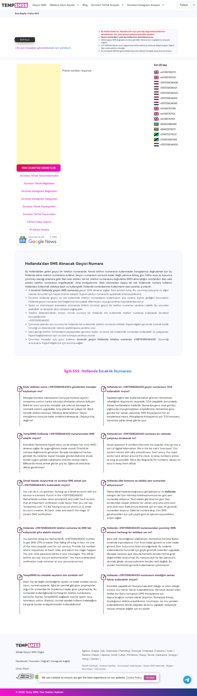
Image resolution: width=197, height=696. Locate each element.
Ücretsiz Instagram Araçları (145, 5)
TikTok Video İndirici (39, 222)
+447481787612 (167, 119)
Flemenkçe (125, 650)
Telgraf (171, 45)
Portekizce (132, 654)
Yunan (170, 650)
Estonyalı (136, 650)
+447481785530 (168, 77)
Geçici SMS (39, 5)
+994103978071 (168, 129)
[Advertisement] (39, 114)
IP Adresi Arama (39, 229)
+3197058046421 (168, 87)
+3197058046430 (169, 144)
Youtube (34, 661)
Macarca (86, 654)
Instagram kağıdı (60, 661)
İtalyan (96, 654)
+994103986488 (168, 124)
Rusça (143, 654)
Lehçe (122, 654)
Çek (103, 650)
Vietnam (95, 658)
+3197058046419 (168, 98)
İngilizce (86, 650)
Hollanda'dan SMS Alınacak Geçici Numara (64, 263)
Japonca (105, 654)
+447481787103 (167, 113)
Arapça (95, 650)
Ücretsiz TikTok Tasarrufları (39, 214)
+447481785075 (168, 72)
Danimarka (112, 650)
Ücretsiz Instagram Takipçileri (39, 199)
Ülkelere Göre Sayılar (64, 5)
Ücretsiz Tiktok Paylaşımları (39, 206)
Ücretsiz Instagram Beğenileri (39, 191)
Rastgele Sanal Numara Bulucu (159, 51)
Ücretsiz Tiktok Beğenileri (39, 183)
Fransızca (160, 650)
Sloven (151, 654)
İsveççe (173, 654)
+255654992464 (168, 139)
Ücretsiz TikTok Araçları (107, 5)
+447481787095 (168, 108)
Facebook (21, 661)
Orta (18, 668)
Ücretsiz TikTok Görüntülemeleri (39, 175)
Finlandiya (148, 650)
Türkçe (85, 658)
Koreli (114, 654)
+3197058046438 (169, 82)
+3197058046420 (169, 93)
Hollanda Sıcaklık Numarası (107, 371)
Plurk (26, 668)
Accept (150, 677)
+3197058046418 (168, 103)
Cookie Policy (134, 677)
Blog (85, 5)
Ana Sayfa (20, 13)
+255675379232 (168, 134)
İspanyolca (161, 654)
